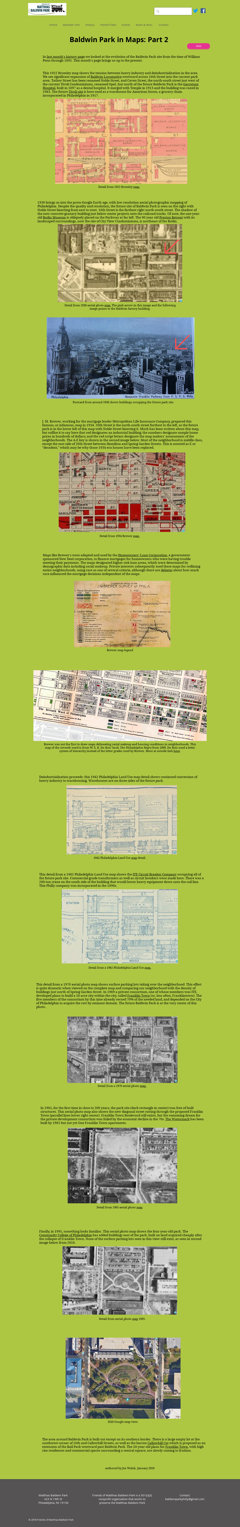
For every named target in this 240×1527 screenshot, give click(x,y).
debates (166, 570)
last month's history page (66, 57)
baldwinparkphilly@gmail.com (184, 1499)
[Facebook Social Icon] (203, 10)
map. (136, 187)
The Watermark (177, 1119)
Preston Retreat (171, 217)
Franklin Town (138, 995)
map (134, 858)
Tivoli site (76, 92)
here (177, 751)
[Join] (198, 46)
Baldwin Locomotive (106, 77)
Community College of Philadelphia (65, 1235)
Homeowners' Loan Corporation (142, 555)
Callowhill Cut (158, 1443)
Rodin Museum (54, 217)
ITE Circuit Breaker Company (155, 874)
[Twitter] (195, 10)
